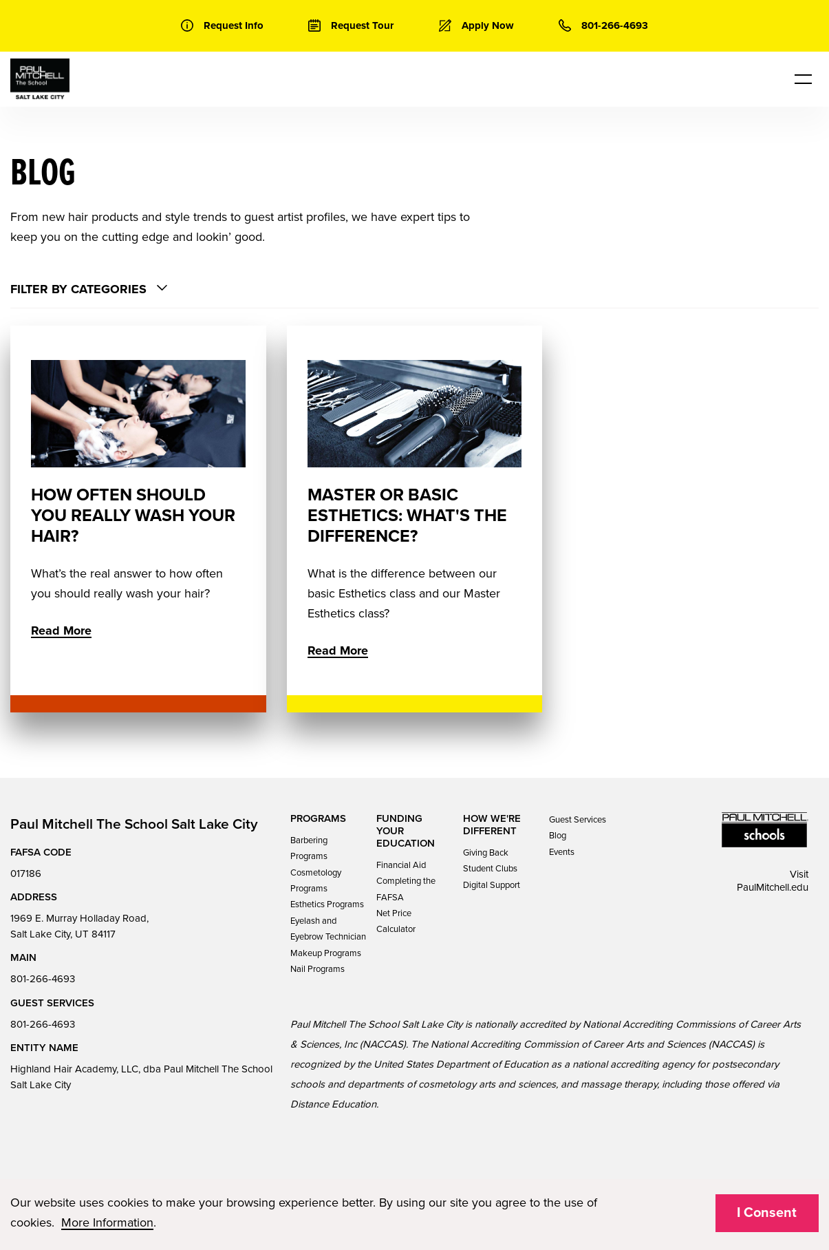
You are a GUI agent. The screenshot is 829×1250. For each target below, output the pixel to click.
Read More (61, 630)
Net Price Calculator (396, 921)
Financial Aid (401, 865)
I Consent (767, 1213)
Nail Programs (317, 969)
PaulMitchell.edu (772, 887)
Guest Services (577, 819)
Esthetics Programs (327, 904)
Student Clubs (490, 868)
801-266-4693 (42, 979)
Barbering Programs (308, 848)
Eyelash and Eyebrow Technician (328, 928)
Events (561, 852)
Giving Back (485, 852)
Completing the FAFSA (405, 889)
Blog (557, 835)
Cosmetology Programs (315, 880)
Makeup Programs (325, 953)
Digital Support (491, 885)
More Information (107, 1222)
